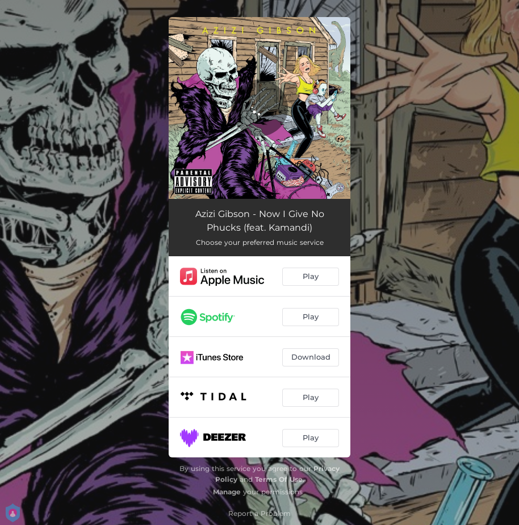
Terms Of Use (279, 479)
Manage (227, 492)
